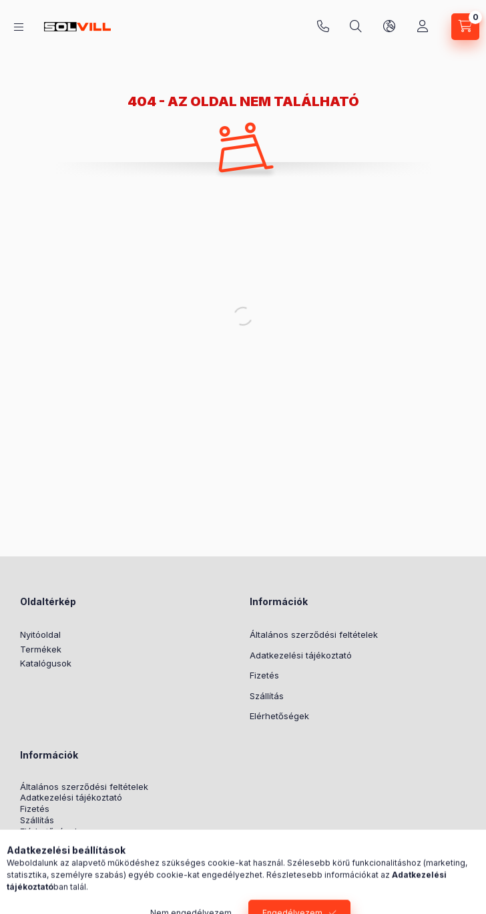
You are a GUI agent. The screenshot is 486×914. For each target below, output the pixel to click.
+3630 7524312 (323, 26)
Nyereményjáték (53, 843)
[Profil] (422, 26)
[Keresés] (355, 26)
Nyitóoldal (40, 634)
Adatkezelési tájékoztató (301, 655)
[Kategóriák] (19, 27)
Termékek (40, 649)
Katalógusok (45, 663)
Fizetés (264, 675)
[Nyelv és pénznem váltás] (389, 26)
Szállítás (267, 696)
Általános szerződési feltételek (314, 634)
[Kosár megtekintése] (465, 26)
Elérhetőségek (279, 716)
